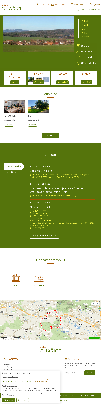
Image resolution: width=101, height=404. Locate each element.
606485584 (44, 5)
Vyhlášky (11, 172)
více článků (86, 82)
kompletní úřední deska (44, 235)
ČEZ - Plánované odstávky (14, 77)
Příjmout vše (8, 400)
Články (86, 74)
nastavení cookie (15, 393)
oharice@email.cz (61, 5)
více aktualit (50, 135)
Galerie (38, 74)
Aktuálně (86, 21)
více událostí (62, 82)
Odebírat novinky (75, 359)
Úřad (81, 10)
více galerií (38, 82)
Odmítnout (22, 400)
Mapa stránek (62, 395)
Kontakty (94, 10)
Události (62, 74)
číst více (14, 82)
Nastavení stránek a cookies (81, 395)
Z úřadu (85, 25)
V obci (84, 29)
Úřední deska (13, 166)
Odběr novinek (85, 35)
